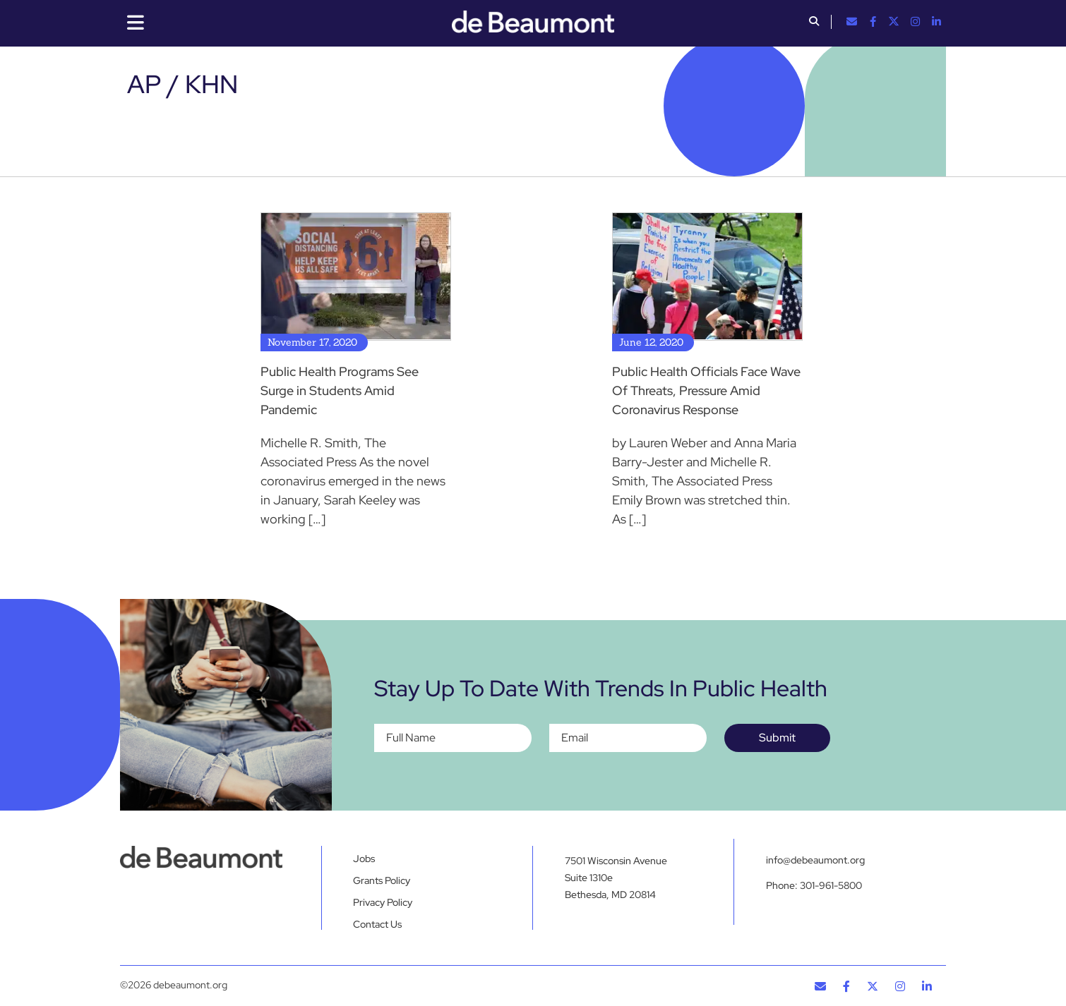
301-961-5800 (831, 885)
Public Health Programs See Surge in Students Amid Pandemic (339, 390)
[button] (814, 22)
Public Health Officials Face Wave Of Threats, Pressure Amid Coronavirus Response (706, 390)
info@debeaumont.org (815, 860)
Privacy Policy (382, 902)
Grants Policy (381, 880)
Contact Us (377, 924)
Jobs (364, 858)
